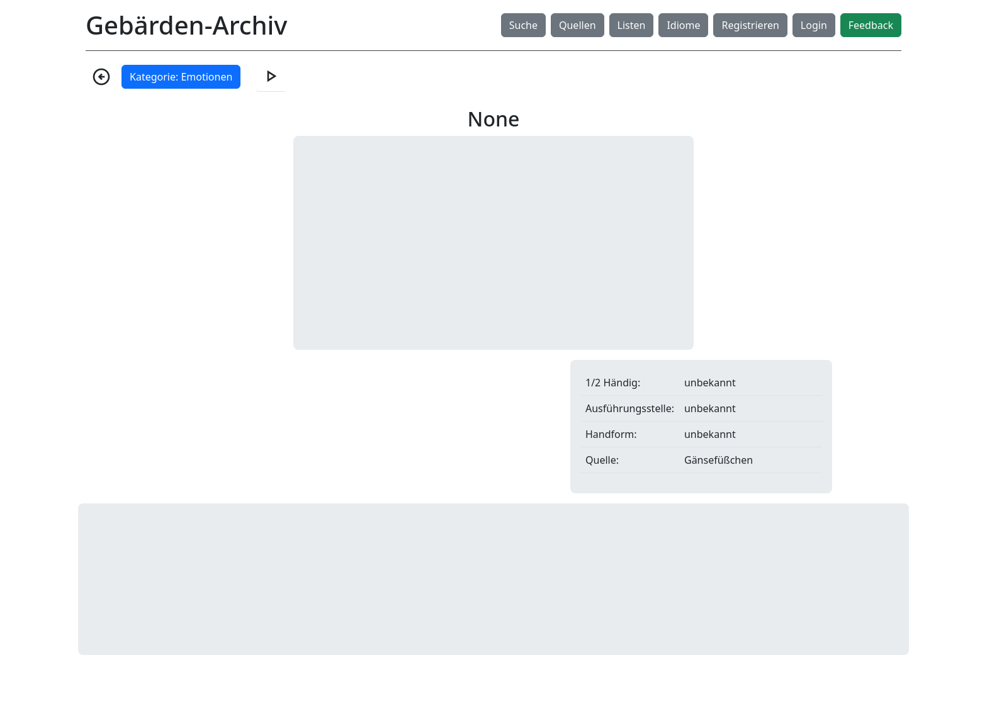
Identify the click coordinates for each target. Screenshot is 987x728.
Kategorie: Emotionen (181, 77)
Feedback (871, 25)
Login (814, 25)
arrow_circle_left (101, 77)
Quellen (577, 25)
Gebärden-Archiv (186, 25)
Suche (523, 25)
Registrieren (750, 25)
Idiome (683, 25)
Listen (632, 25)
